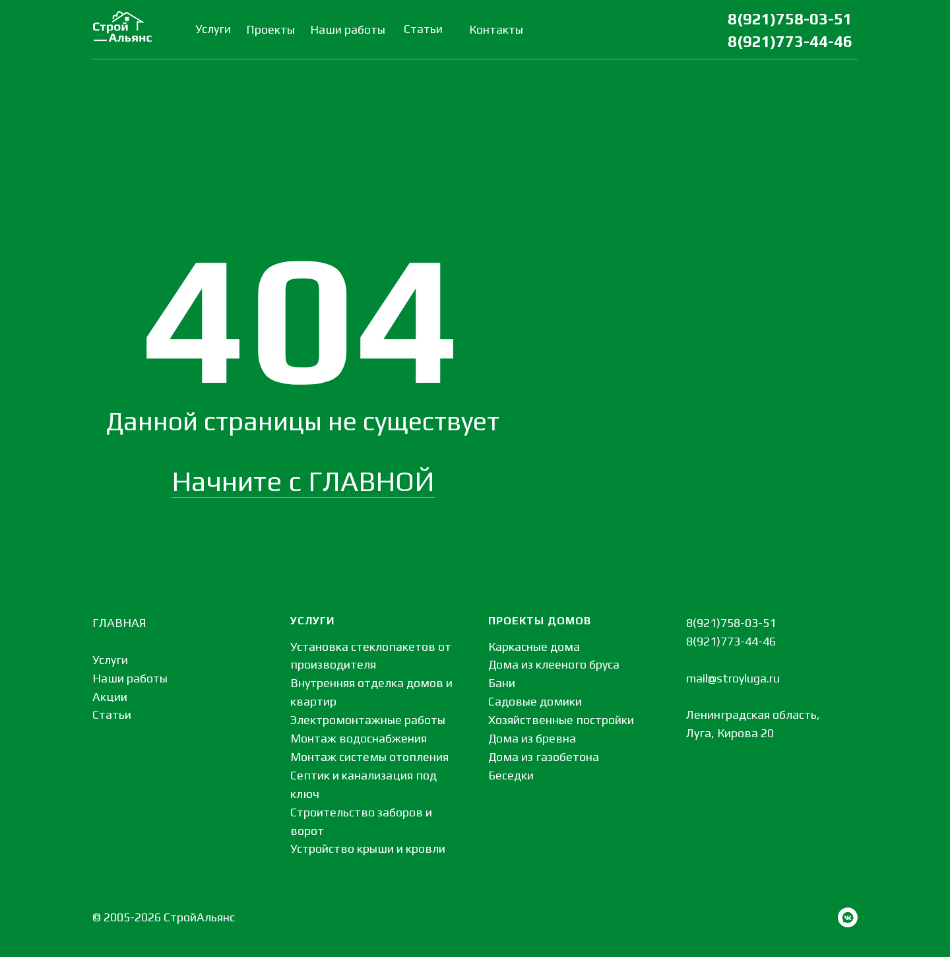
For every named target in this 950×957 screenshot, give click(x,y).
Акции (109, 697)
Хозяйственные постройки (561, 720)
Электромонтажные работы (367, 720)
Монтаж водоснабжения (358, 738)
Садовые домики (535, 701)
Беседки (511, 775)
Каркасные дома (534, 646)
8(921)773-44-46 (790, 41)
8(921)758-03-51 (790, 19)
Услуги (110, 660)
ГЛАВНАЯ (119, 623)
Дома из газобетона (543, 757)
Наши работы (130, 678)
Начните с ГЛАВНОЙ (303, 481)
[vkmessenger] (848, 917)
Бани (501, 683)
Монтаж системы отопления (369, 757)
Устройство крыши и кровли (367, 848)
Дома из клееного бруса (553, 664)
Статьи (111, 714)
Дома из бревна (532, 738)
